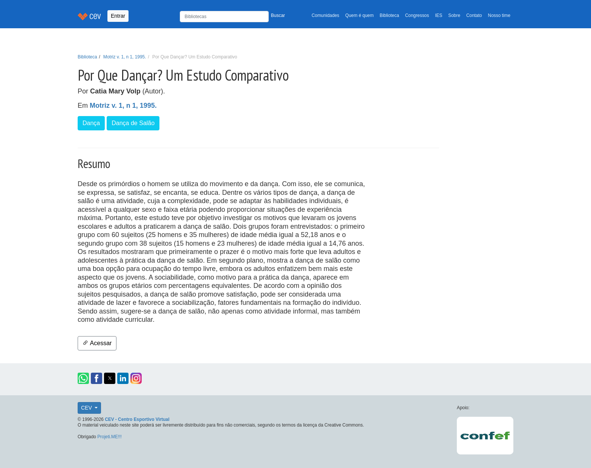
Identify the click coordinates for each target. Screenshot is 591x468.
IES (438, 15)
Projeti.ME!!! (109, 436)
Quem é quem (359, 15)
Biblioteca (389, 15)
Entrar (118, 16)
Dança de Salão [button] (133, 123)
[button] (83, 378)
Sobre (454, 15)
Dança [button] (91, 123)
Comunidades (325, 15)
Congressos (417, 15)
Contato (474, 15)
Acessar (97, 343)
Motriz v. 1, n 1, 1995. (124, 57)
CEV (87, 408)
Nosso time (499, 15)
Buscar (278, 15)
